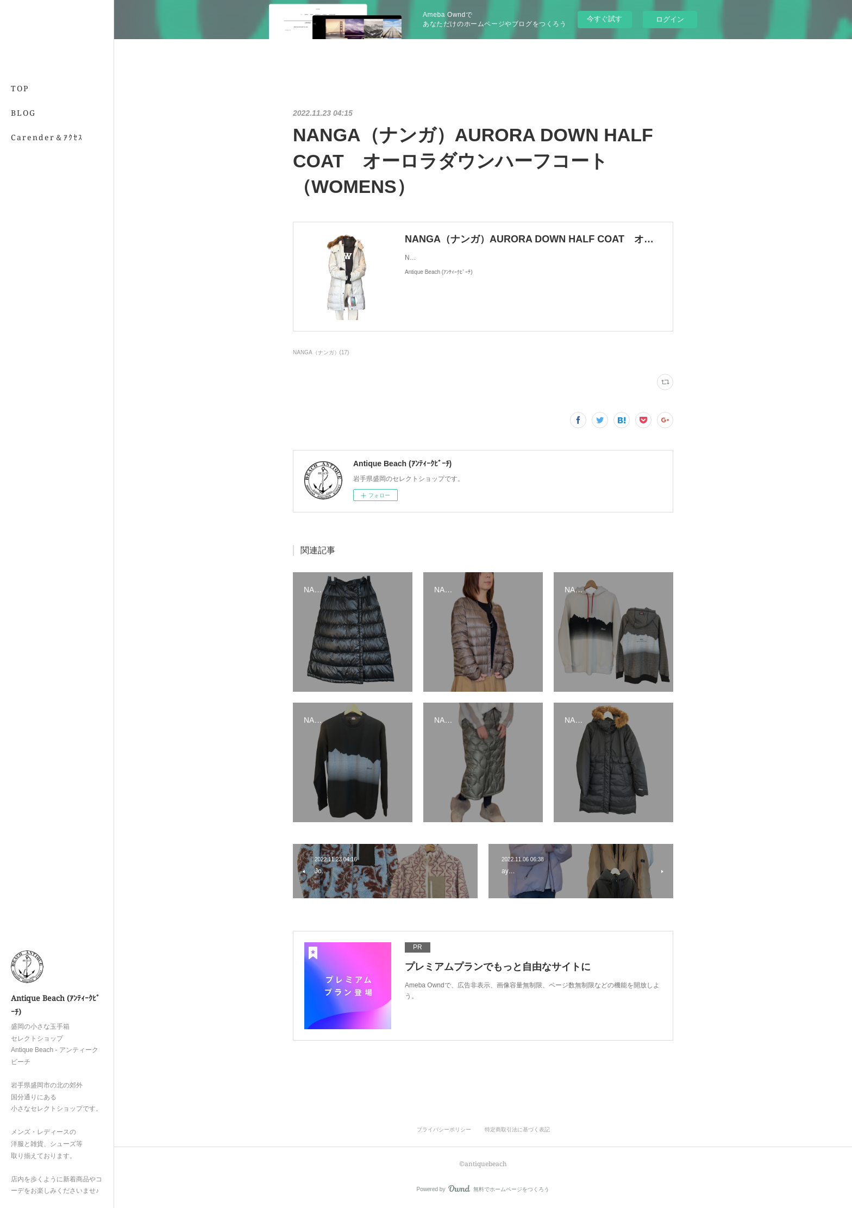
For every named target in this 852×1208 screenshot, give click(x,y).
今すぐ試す (604, 19)
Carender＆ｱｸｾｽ (47, 137)
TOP (20, 88)
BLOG (23, 113)
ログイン (670, 19)
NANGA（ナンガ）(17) (321, 352)
